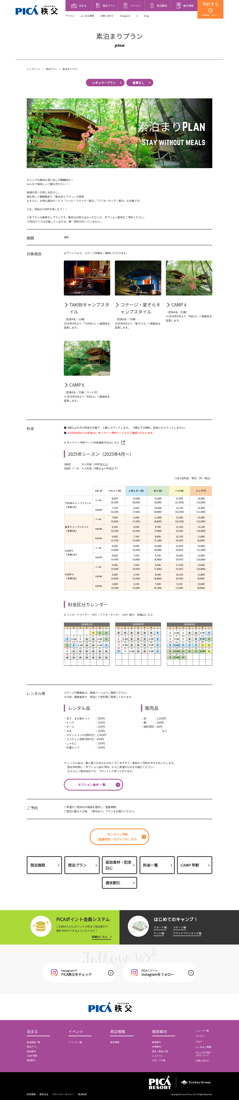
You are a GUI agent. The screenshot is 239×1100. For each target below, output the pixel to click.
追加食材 (31, 1051)
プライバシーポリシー (63, 1094)
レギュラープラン (104, 82)
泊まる (32, 1031)
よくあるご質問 (203, 1046)
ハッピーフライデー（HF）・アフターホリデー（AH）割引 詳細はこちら (110, 614)
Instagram (125, 15)
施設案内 (159, 1031)
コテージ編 (179, 927)
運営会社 (43, 1094)
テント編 (159, 933)
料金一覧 (150, 865)
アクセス (70, 15)
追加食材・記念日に (118, 865)
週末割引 (112, 882)
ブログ (199, 1041)
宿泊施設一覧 (33, 1042)
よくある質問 (87, 15)
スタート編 (160, 927)
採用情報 (31, 1094)
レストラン (157, 1055)
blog (146, 15)
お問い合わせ (107, 15)
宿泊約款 (82, 1094)
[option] (86, 644)
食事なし (138, 82)
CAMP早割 (32, 1055)
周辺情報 (117, 1031)
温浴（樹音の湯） (161, 1051)
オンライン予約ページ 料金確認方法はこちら (93, 442)
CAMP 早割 (190, 865)
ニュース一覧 (202, 1030)
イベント (75, 1031)
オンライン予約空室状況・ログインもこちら (117, 836)
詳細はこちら (99, 937)
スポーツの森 (158, 1060)
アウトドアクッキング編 (187, 933)
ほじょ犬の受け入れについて (203, 1053)
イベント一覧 (75, 1042)
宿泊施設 (37, 865)
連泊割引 (31, 1060)
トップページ (33, 68)
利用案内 (156, 1046)
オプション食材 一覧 (91, 784)
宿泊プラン (51, 68)
